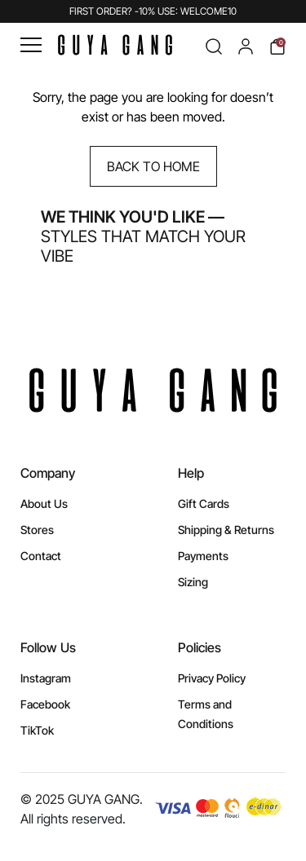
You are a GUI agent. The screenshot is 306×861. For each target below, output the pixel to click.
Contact (40, 556)
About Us (44, 503)
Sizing (193, 582)
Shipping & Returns (226, 529)
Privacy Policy (212, 678)
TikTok (37, 730)
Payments (203, 556)
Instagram (45, 678)
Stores (37, 529)
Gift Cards (203, 503)
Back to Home (153, 166)
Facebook (45, 704)
